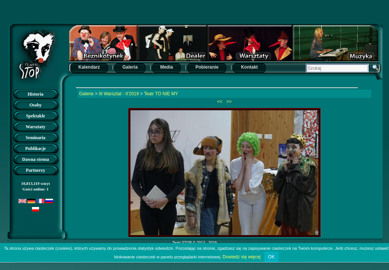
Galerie (86, 93)
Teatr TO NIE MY (161, 93)
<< (220, 101)
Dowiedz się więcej (241, 257)
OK (271, 257)
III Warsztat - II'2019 (119, 93)
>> (228, 101)
